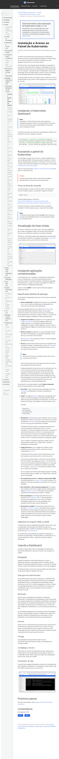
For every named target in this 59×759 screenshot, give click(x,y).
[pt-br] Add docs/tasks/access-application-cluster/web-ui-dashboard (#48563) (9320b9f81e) (37, 726)
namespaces (32, 421)
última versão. (26, 36)
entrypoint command (31, 491)
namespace (52, 238)
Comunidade (43, 6)
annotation (24, 391)
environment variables (32, 508)
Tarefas (39, 12)
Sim (20, 715)
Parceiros (35, 6)
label (23, 304)
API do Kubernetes (32, 530)
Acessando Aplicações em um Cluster (30, 14)
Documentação (14, 6)
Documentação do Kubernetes (26, 12)
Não (27, 715)
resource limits (39, 480)
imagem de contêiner (27, 321)
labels (35, 396)
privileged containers (35, 497)
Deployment (26, 338)
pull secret (32, 451)
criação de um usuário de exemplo (27, 165)
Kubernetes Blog (25, 6)
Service (51, 345)
